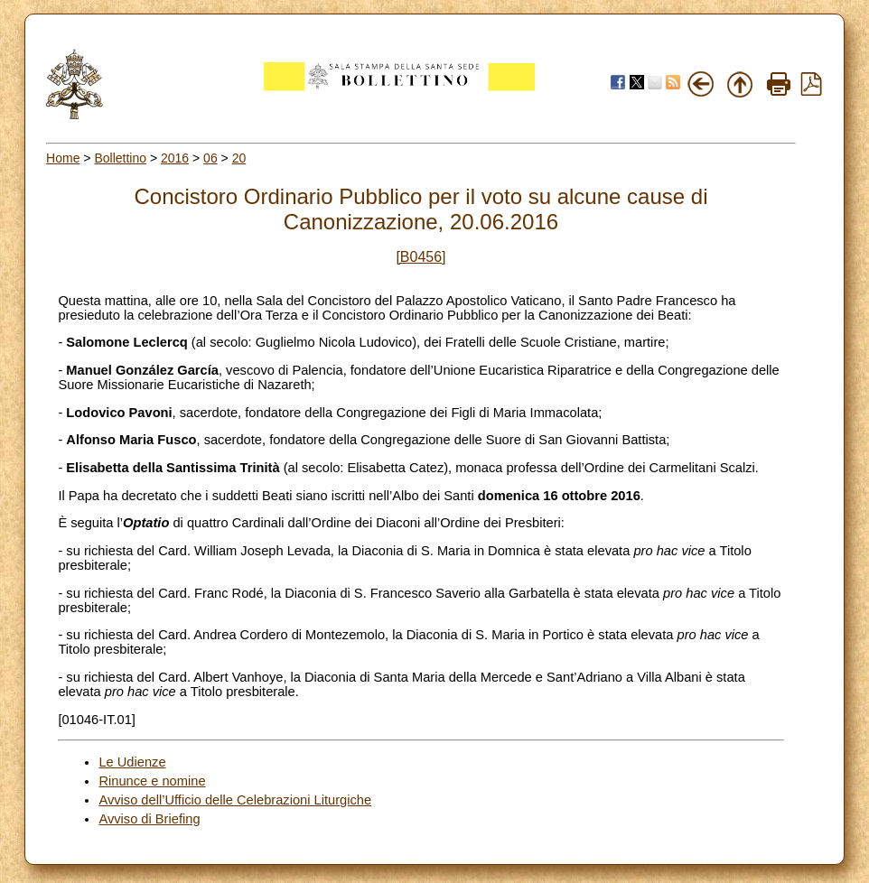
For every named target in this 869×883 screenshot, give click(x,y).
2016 (175, 158)
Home (62, 158)
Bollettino (120, 158)
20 (239, 158)
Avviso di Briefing (149, 819)
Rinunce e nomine (151, 781)
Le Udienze (131, 762)
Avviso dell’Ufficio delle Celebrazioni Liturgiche (234, 800)
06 (210, 158)
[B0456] (420, 257)
